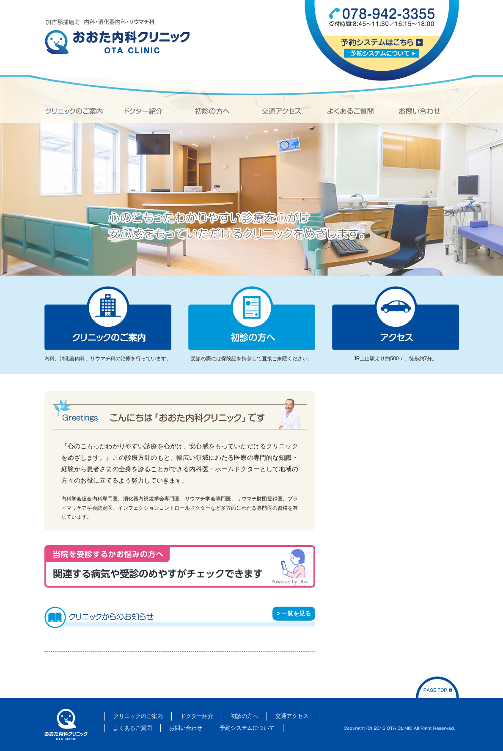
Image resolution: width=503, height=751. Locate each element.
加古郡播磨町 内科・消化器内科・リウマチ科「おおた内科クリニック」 (117, 36)
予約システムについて (381, 53)
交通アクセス (281, 111)
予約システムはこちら (382, 42)
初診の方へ (212, 111)
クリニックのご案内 (74, 111)
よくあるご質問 (350, 111)
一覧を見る (296, 613)
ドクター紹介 (144, 111)
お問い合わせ (419, 111)
